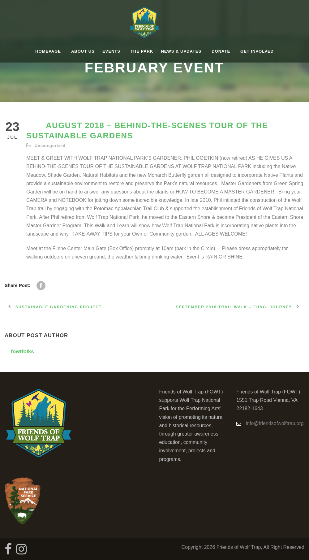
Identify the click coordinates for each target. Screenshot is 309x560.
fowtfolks (22, 351)
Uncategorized (50, 145)
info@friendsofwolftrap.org (275, 423)
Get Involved (257, 51)
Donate (221, 51)
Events (111, 51)
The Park (142, 51)
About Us (83, 51)
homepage (48, 51)
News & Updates (181, 51)
